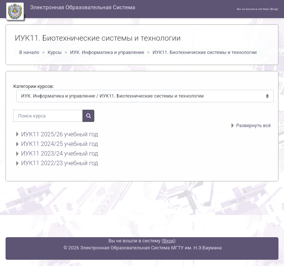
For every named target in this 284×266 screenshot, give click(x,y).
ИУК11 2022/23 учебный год (59, 163)
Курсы (55, 52)
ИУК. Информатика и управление (107, 52)
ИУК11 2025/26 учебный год (59, 134)
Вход (274, 9)
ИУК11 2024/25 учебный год (59, 143)
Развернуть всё (253, 125)
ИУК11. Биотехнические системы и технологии (204, 52)
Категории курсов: (33, 86)
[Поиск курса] (48, 116)
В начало (29, 52)
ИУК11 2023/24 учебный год (59, 153)
